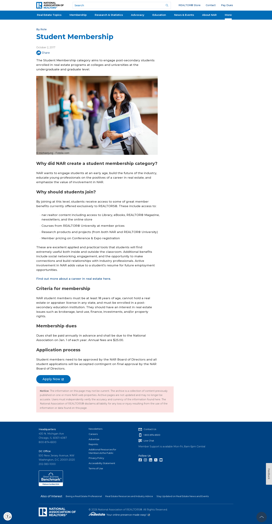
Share (43, 52)
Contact (211, 5)
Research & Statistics (109, 15)
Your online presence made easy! (128, 514)
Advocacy (137, 15)
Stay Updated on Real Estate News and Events (182, 496)
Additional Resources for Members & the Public (102, 451)
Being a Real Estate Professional (84, 496)
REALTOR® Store (189, 5)
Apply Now (53, 379)
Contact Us (150, 429)
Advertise (94, 439)
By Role (41, 29)
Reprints (93, 444)
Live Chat (149, 440)
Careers (93, 434)
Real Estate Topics (49, 15)
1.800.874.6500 (152, 434)
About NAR (209, 15)
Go (167, 5)
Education (159, 15)
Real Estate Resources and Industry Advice (129, 496)
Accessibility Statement (102, 463)
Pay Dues (227, 5)
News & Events (184, 15)
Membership (78, 15)
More (228, 15)
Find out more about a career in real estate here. (73, 278)
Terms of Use (96, 468)
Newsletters (95, 428)
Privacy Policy (96, 458)
